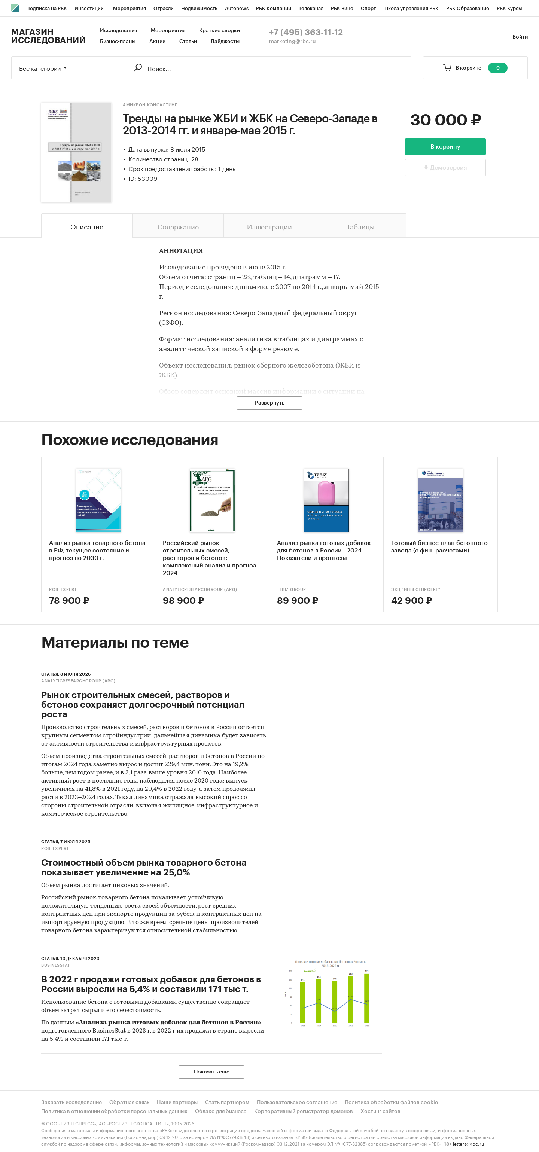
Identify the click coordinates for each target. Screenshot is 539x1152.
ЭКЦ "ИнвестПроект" (415, 590)
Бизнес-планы (117, 41)
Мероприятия (168, 30)
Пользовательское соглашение (297, 1102)
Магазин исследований (48, 36)
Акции (157, 41)
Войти (520, 37)
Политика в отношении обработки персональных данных (114, 1111)
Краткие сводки (219, 30)
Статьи (188, 41)
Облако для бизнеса (221, 1111)
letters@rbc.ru (468, 1143)
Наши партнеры (177, 1102)
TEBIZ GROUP (291, 590)
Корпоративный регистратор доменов (303, 1111)
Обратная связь (129, 1102)
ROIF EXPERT (63, 590)
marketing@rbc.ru (292, 41)
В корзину (445, 147)
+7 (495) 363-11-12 (306, 32)
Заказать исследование (71, 1102)
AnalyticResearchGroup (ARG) (200, 590)
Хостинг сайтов (380, 1111)
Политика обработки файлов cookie (391, 1102)
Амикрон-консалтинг (150, 105)
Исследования (118, 30)
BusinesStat (55, 965)
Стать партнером (227, 1102)
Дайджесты (225, 41)
